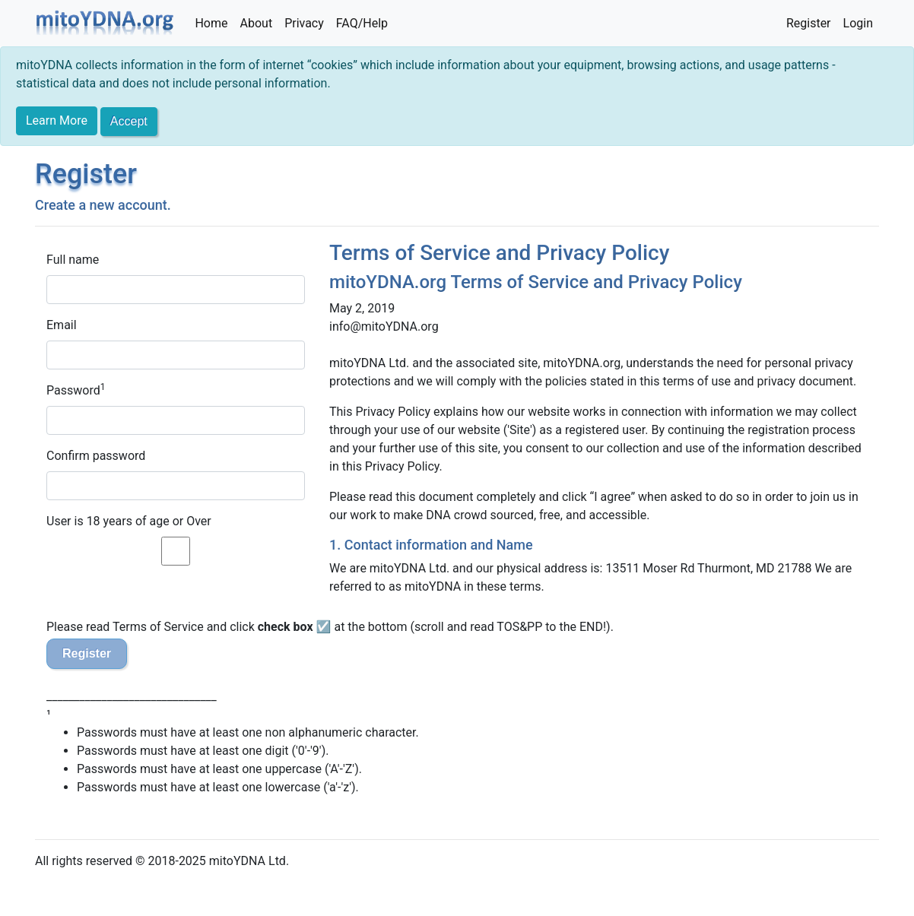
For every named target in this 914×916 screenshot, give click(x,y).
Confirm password (95, 455)
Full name (72, 259)
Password (73, 390)
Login (858, 23)
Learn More (56, 120)
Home (211, 23)
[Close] (128, 121)
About (256, 23)
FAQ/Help (362, 23)
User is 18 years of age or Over (128, 521)
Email (61, 325)
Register (808, 23)
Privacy (304, 23)
